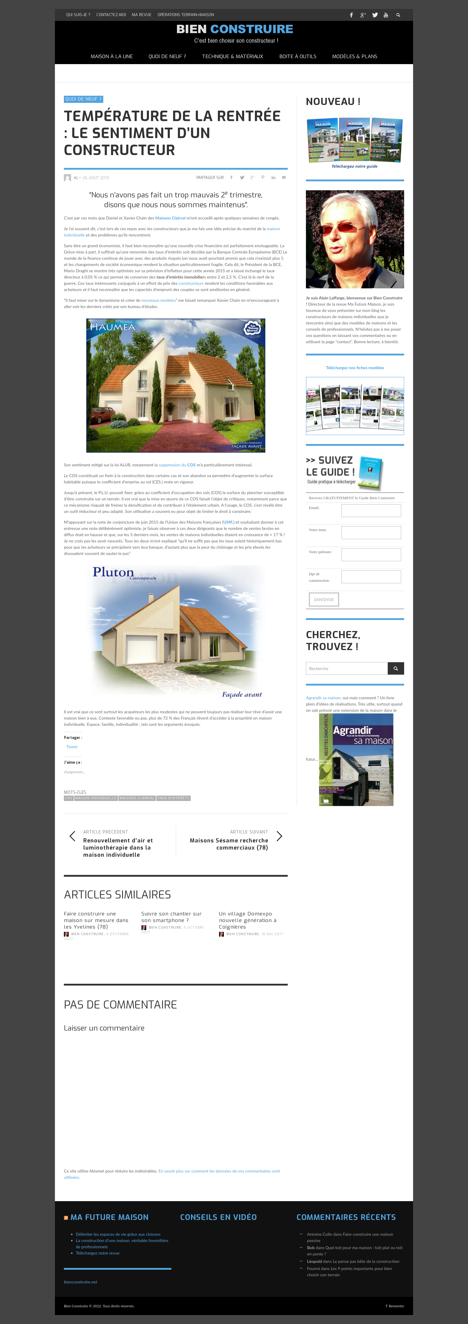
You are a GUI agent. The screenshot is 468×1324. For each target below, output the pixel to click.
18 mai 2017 (272, 934)
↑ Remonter (394, 1306)
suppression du (177, 464)
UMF (227, 522)
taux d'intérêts (174, 798)
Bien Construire (87, 934)
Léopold (314, 1261)
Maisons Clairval (170, 217)
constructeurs (191, 283)
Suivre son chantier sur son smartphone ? (171, 917)
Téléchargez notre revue (97, 1252)
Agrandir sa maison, (324, 697)
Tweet (72, 746)
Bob (311, 1247)
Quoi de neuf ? (83, 99)
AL (76, 177)
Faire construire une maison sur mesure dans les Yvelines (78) (96, 920)
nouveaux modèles (158, 300)
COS (69, 798)
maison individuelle (96, 798)
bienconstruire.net (80, 1281)
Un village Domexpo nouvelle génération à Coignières (248, 920)
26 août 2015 (96, 177)
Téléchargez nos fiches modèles (355, 367)
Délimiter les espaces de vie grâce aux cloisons (118, 1234)
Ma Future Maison (109, 1217)
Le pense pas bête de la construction (366, 1261)
